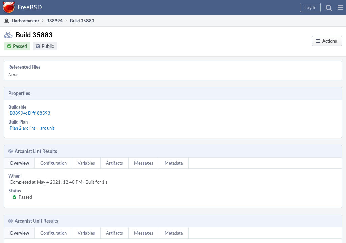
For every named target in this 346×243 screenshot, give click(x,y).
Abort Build (255, 109)
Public (54, 50)
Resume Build (257, 101)
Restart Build (256, 83)
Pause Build (255, 92)
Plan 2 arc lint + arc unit (97, 102)
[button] (231, 7)
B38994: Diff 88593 (95, 94)
